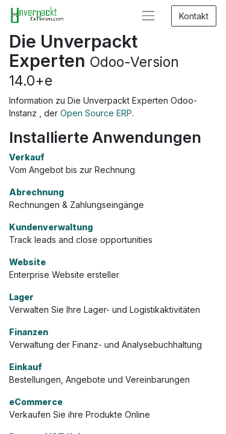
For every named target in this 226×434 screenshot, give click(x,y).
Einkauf (25, 367)
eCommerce (36, 402)
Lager (21, 297)
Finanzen (28, 332)
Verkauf (27, 157)
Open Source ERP (96, 113)
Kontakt (194, 16)
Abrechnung (36, 192)
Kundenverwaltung (51, 227)
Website (27, 262)
